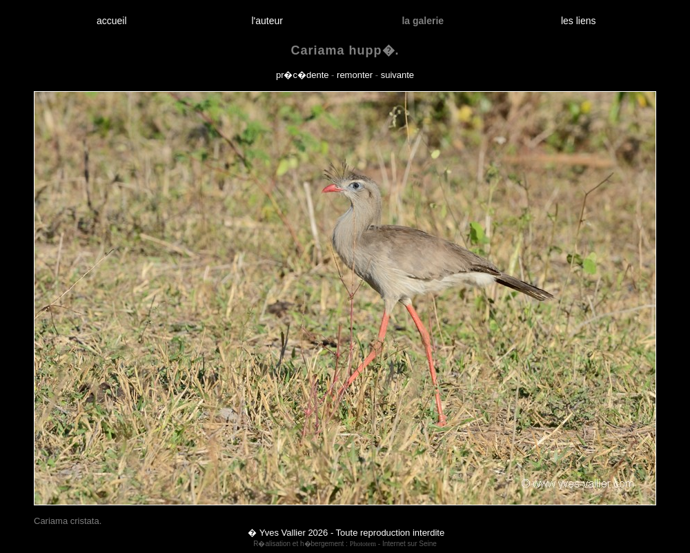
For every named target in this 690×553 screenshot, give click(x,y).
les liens (578, 20)
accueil (111, 20)
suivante (397, 75)
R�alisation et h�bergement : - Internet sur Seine (345, 543)
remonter (355, 75)
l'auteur (267, 20)
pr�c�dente (302, 75)
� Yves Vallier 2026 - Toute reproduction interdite (346, 532)
